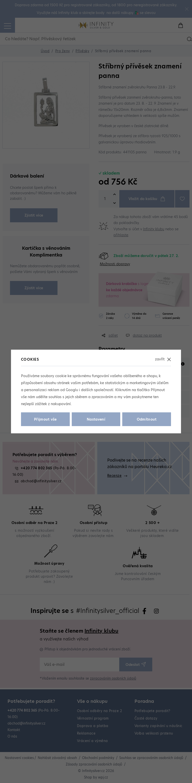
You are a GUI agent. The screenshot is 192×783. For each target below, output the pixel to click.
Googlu (72, 389)
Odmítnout (147, 419)
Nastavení (96, 419)
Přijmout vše (45, 419)
